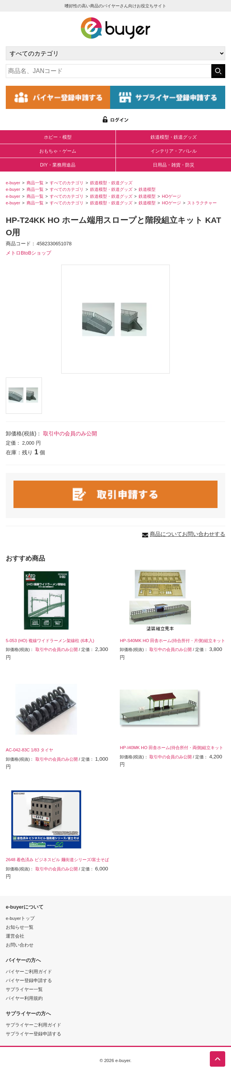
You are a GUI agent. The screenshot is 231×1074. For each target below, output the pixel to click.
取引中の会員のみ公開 (70, 433)
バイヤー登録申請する (29, 980)
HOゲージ (171, 196)
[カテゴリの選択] (115, 53)
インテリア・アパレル (174, 151)
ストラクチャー (202, 203)
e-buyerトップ (20, 918)
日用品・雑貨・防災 (173, 165)
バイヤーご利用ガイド (29, 971)
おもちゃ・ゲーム (57, 151)
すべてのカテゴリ (67, 182)
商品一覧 (35, 182)
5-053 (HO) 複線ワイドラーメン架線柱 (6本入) (50, 640)
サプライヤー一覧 (24, 989)
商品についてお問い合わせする (187, 534)
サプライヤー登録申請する (33, 1033)
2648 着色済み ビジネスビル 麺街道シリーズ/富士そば (57, 859)
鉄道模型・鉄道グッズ (174, 137)
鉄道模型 (147, 189)
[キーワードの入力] (108, 71)
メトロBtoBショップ (28, 253)
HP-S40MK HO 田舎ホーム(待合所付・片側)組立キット (172, 640)
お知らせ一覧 (19, 927)
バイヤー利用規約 (24, 998)
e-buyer (13, 182)
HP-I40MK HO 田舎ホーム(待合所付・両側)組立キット (171, 747)
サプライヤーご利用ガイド (33, 1024)
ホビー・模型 (58, 137)
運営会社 (15, 935)
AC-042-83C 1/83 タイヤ (29, 750)
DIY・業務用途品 (57, 165)
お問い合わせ (19, 944)
